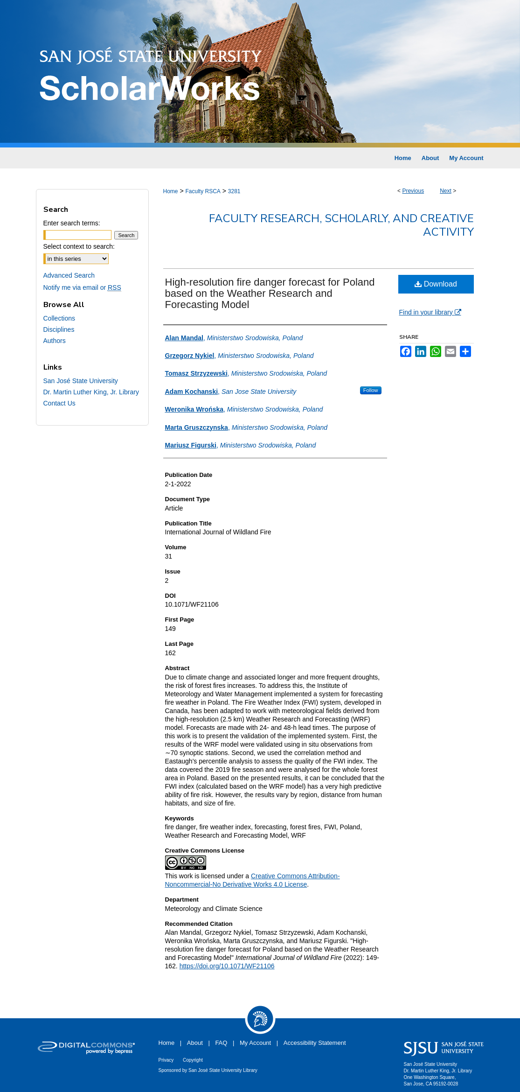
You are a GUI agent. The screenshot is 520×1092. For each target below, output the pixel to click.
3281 (234, 191)
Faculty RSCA (202, 191)
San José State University (80, 381)
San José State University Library (222, 1070)
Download (436, 284)
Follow (370, 390)
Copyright (193, 1060)
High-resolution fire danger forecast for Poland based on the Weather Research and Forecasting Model (270, 293)
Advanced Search (69, 275)
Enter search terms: (71, 223)
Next (445, 191)
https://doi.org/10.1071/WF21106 (227, 966)
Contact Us (59, 403)
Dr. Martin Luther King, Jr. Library (91, 392)
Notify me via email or (82, 287)
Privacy (166, 1060)
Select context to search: (79, 246)
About (195, 1042)
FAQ (221, 1042)
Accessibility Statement (315, 1042)
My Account (255, 1042)
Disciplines (59, 329)
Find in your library (430, 312)
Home (170, 191)
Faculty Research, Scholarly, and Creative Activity (341, 225)
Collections (59, 318)
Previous (413, 191)
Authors (54, 340)
